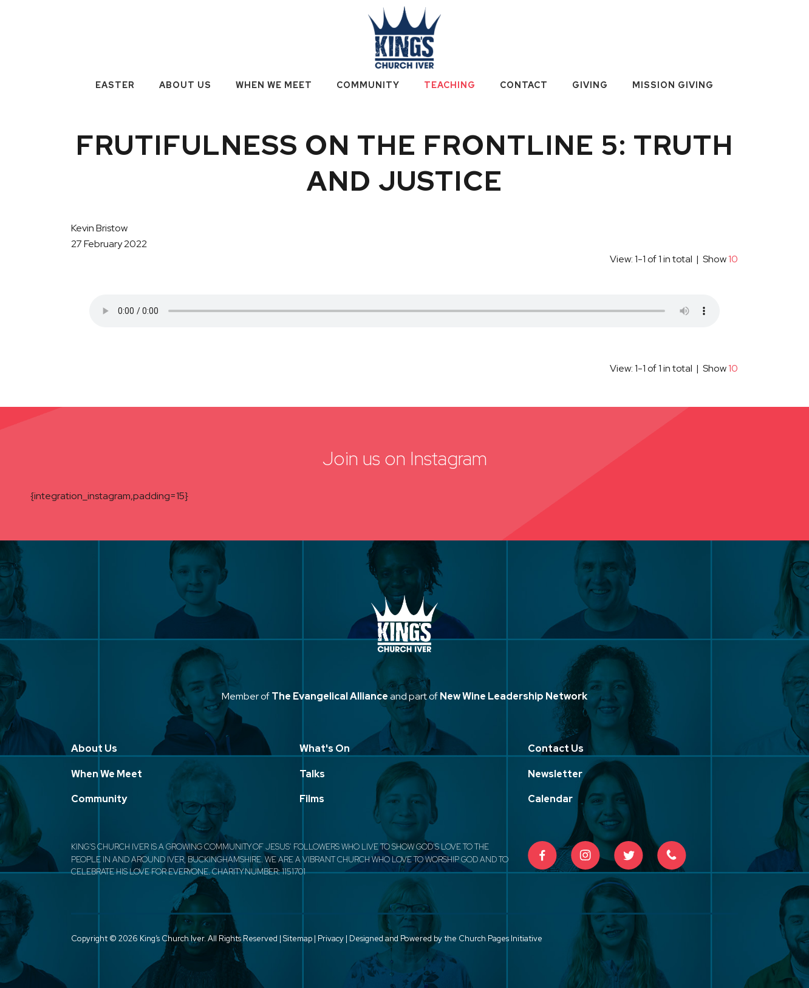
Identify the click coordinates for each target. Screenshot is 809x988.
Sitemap (297, 938)
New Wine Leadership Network (513, 696)
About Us (185, 85)
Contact (524, 85)
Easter (115, 85)
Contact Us (556, 748)
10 (733, 259)
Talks (312, 774)
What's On (324, 748)
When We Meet (274, 85)
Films (311, 798)
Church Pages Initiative (500, 938)
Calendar (550, 798)
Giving (590, 85)
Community (368, 85)
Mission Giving (673, 85)
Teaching (450, 85)
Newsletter (555, 774)
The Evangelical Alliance (329, 696)
